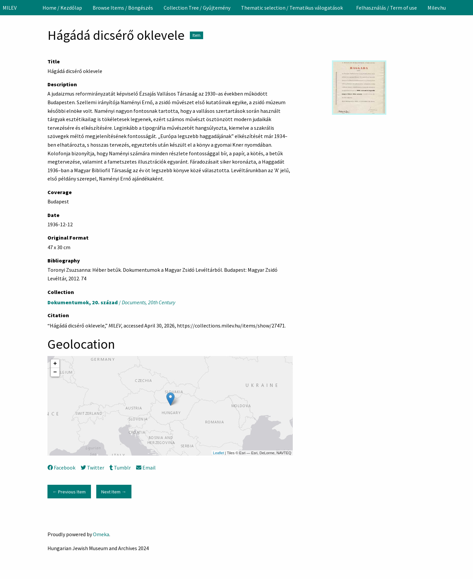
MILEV (10, 7)
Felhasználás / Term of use (386, 7)
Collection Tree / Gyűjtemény (197, 7)
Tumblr (120, 467)
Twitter (92, 467)
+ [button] (55, 364)
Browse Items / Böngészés (123, 7)
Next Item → (113, 492)
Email (146, 467)
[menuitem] (62, 7)
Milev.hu (437, 7)
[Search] (467, 7)
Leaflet (218, 453)
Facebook (61, 467)
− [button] (55, 372)
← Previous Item (69, 492)
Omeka (101, 534)
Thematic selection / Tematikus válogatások (292, 7)
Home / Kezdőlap (62, 7)
